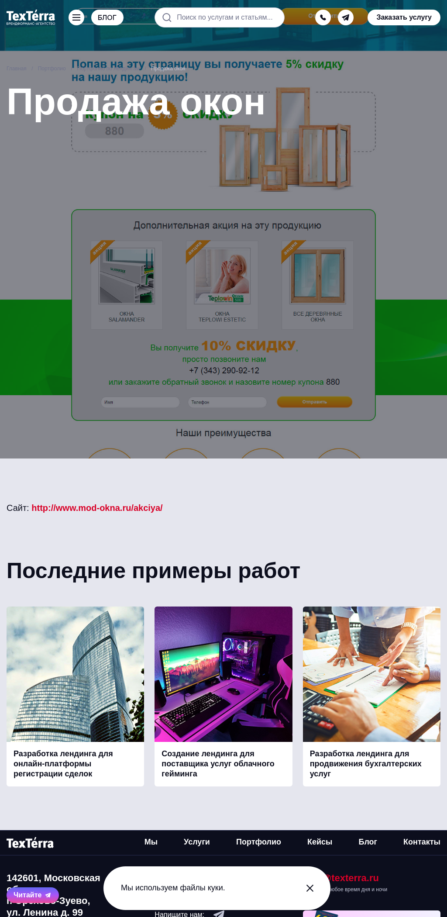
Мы (151, 842)
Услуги (197, 842)
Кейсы (319, 842)
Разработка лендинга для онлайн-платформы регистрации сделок (63, 764)
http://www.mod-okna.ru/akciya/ (96, 508)
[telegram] (346, 17)
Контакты (421, 842)
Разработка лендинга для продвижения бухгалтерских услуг (366, 764)
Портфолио (258, 842)
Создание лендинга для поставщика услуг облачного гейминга (218, 764)
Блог (367, 842)
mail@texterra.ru (341, 877)
